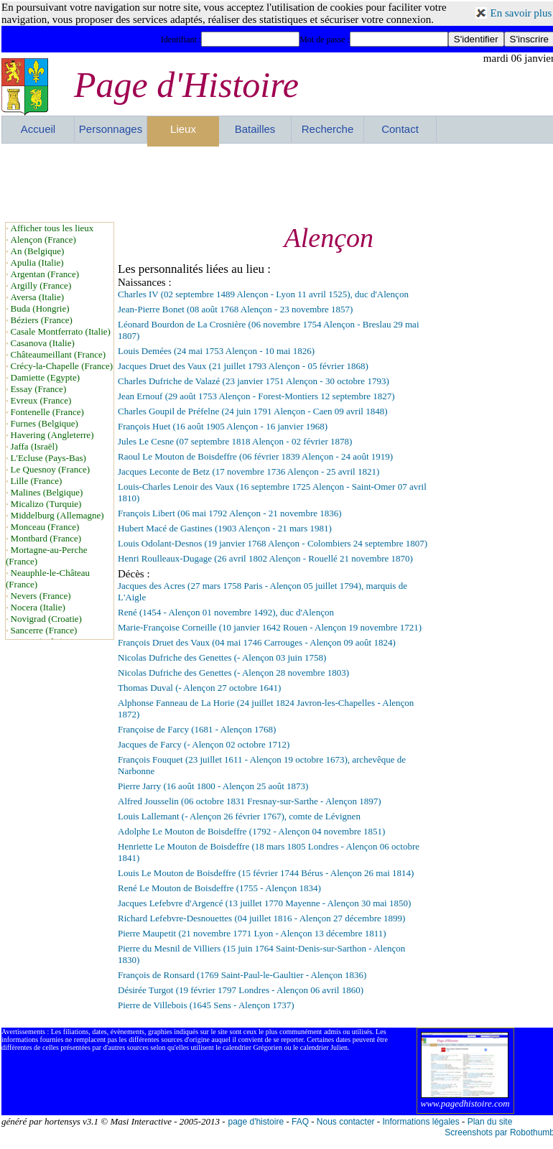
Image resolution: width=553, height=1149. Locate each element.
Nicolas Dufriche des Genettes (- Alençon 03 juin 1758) (222, 657)
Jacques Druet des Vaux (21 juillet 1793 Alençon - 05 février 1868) (243, 365)
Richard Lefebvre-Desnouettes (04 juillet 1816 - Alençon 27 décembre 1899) (261, 918)
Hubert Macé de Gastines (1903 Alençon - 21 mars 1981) (225, 528)
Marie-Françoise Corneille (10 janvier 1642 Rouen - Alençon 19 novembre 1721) (270, 627)
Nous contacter (346, 1122)
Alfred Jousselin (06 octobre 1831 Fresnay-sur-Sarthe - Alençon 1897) (249, 801)
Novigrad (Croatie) (46, 618)
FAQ (300, 1122)
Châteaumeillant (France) (58, 354)
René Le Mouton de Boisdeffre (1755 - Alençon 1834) (219, 888)
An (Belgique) (38, 251)
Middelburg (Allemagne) (57, 515)
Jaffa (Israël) (34, 446)
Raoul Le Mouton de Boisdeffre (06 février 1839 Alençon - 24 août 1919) (255, 456)
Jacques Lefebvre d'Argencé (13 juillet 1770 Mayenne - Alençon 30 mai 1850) (264, 903)
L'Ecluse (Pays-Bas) (48, 457)
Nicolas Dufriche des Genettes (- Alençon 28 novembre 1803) (233, 672)
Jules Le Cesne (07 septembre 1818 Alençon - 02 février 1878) (235, 441)
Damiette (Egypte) (45, 377)
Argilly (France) (41, 285)
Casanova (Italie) (43, 343)
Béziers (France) (42, 320)
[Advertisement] (278, 182)
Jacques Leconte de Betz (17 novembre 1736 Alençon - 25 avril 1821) (248, 471)
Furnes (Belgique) (44, 423)
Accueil (38, 129)
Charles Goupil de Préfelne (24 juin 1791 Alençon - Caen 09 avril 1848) (252, 411)
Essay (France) (39, 388)
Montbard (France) (46, 538)
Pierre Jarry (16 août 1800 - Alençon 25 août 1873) (213, 786)
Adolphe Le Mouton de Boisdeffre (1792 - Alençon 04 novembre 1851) (251, 831)
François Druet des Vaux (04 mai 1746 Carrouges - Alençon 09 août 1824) (257, 642)
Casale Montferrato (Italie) (61, 331)
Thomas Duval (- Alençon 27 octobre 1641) (199, 687)
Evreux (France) (41, 400)
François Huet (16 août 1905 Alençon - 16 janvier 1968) (222, 426)
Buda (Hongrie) (40, 308)
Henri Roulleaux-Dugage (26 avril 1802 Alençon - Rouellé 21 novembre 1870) (265, 558)
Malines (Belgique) (47, 492)
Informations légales (420, 1122)
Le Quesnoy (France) (50, 469)
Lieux (183, 129)
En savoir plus (521, 13)
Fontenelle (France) (47, 411)
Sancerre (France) (44, 630)
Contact (400, 129)
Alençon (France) (43, 239)
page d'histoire (256, 1122)
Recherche (328, 129)
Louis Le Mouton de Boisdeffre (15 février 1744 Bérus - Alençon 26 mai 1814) (266, 872)
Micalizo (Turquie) (46, 503)
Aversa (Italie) (37, 297)
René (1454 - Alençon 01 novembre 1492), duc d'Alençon (226, 612)
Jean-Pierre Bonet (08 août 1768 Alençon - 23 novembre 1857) (235, 309)
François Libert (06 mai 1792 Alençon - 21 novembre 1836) (230, 513)
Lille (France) (36, 480)
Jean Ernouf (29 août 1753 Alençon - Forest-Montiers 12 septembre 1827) (256, 396)
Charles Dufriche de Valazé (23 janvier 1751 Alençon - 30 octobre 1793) (253, 381)
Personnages (110, 129)
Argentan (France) (45, 274)
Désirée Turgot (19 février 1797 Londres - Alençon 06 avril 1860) (240, 990)
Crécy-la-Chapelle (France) (62, 365)
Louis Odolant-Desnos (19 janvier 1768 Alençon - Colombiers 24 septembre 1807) (272, 543)
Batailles (255, 129)
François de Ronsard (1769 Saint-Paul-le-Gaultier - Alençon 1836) (242, 974)
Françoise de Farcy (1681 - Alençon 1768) (197, 729)
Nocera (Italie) (38, 607)
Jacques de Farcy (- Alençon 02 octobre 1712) (203, 744)
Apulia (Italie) (37, 262)
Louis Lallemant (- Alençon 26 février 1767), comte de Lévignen (239, 816)
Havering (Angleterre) (52, 434)
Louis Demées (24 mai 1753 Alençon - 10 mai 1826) (216, 350)
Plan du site (490, 1122)
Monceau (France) (45, 526)
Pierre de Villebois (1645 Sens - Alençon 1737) (206, 1005)
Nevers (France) (41, 595)
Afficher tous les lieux (52, 228)
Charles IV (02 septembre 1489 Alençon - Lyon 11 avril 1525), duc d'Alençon (263, 294)
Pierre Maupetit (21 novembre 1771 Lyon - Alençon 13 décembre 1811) (252, 933)
